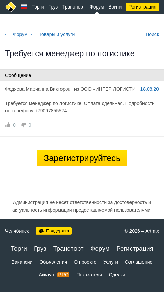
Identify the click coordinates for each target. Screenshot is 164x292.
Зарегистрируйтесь (82, 158)
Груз (53, 7)
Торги (38, 7)
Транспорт (73, 7)
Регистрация (142, 7)
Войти (115, 7)
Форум (97, 7)
